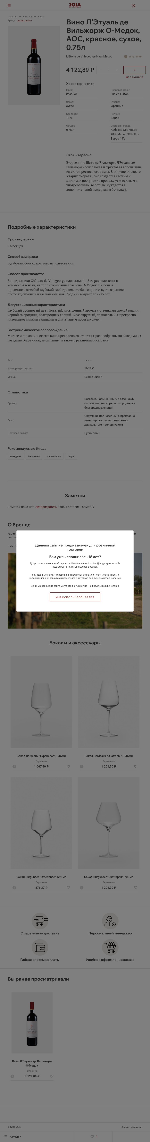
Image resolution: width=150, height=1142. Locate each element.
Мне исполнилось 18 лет (74, 597)
